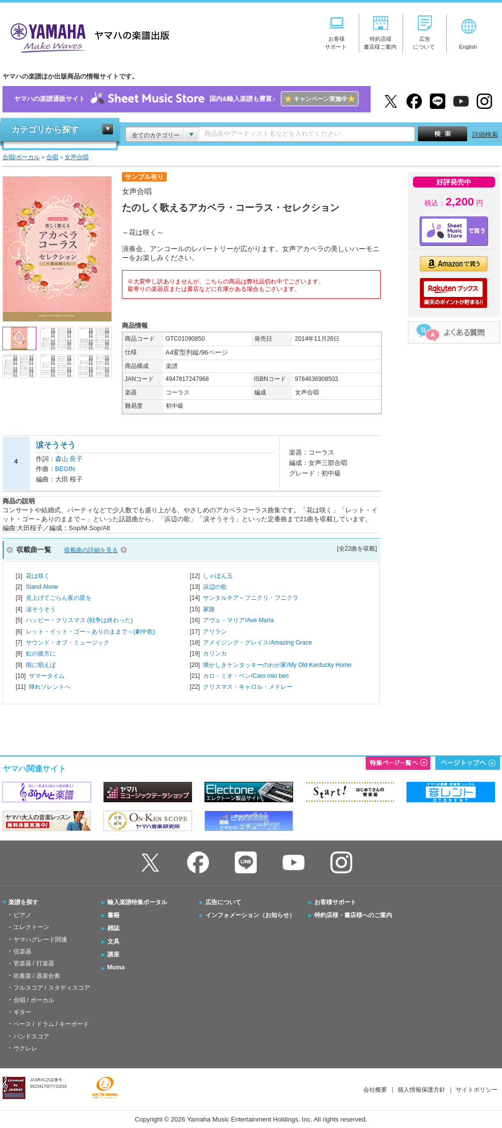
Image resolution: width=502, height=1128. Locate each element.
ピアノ (22, 915)
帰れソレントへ (50, 686)
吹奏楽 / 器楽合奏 (36, 975)
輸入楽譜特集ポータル (137, 902)
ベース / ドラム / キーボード (51, 1024)
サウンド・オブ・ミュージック (67, 642)
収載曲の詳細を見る (91, 550)
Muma (116, 967)
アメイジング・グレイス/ (257, 642)
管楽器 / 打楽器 (33, 963)
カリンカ (215, 653)
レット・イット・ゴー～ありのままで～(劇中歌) (90, 631)
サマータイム (47, 675)
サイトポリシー (477, 1089)
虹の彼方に (41, 653)
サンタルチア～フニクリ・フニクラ (251, 597)
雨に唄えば (41, 664)
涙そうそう (41, 609)
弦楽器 (22, 951)
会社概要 (375, 1089)
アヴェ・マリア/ (238, 620)
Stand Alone (42, 586)
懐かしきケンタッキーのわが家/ (277, 664)
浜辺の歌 (215, 586)
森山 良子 (69, 459)
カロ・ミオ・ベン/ (246, 675)
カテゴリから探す (45, 129)
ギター (22, 1012)
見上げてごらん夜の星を (59, 597)
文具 (113, 941)
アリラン (215, 631)
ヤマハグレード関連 (40, 939)
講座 (113, 954)
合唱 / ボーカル (33, 1000)
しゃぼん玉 (218, 575)
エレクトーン (31, 927)
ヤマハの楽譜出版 (87, 36)
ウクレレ (25, 1048)
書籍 (113, 915)
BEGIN (65, 468)
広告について (223, 902)
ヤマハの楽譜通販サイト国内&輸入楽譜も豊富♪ (186, 99)
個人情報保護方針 (421, 1089)
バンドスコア (31, 1036)
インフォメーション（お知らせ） (250, 915)
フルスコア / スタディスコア (51, 987)
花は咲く (38, 575)
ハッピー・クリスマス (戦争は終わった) (79, 620)
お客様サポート (335, 902)
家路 (209, 609)
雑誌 (113, 928)
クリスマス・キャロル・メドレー (248, 686)
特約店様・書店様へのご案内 (353, 915)
